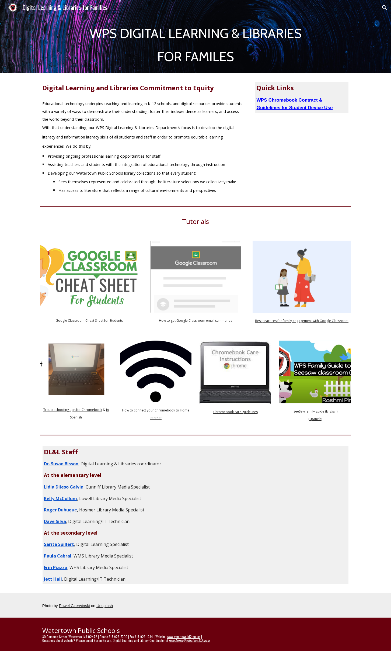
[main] (195, 44)
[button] (384, 7)
